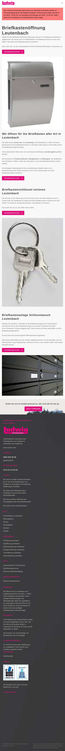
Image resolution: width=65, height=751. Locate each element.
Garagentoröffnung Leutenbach (13, 550)
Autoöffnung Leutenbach (11, 543)
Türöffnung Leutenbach (11, 540)
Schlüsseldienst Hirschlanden (41, 745)
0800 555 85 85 (9, 457)
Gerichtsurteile (8, 656)
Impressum (24, 744)
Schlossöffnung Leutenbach (12, 556)
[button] (62, 3)
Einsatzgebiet (7, 525)
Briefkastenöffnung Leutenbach (13, 547)
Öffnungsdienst (8, 519)
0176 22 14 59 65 (10, 470)
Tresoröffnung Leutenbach (12, 553)
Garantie (6, 528)
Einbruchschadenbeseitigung (13, 571)
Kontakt (5, 531)
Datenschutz (5, 745)
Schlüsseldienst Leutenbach (12, 516)
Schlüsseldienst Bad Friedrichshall (49, 747)
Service (5, 522)
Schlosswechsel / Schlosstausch (14, 565)
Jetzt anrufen (33, 409)
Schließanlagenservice (11, 568)
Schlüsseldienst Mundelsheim (54, 744)
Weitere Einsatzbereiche (11, 581)
